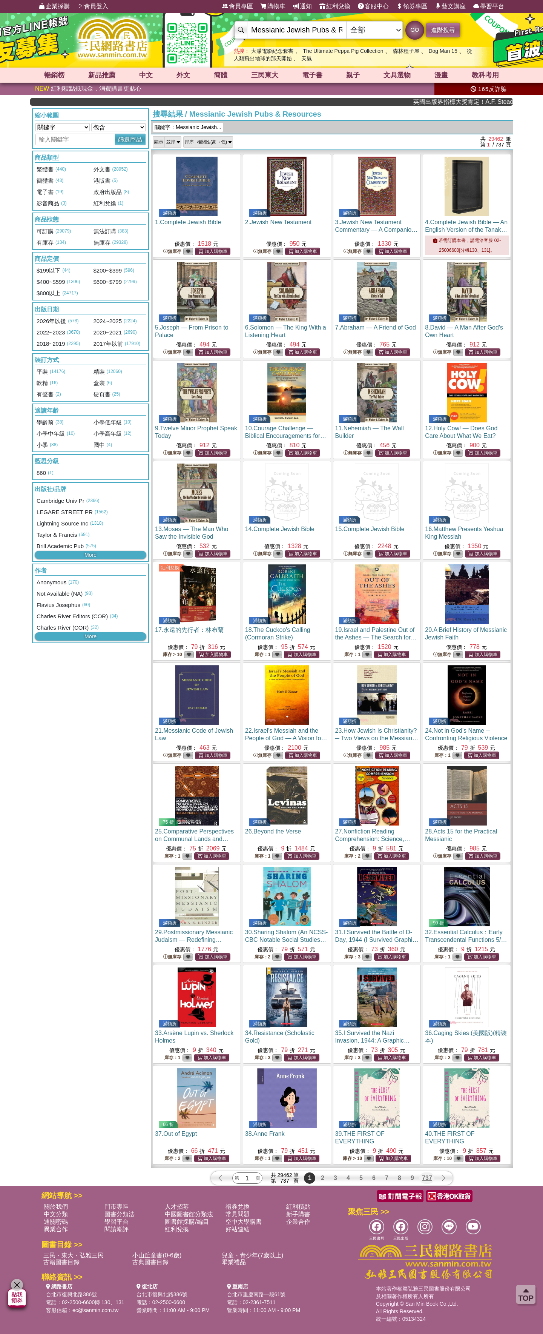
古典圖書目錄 (150, 1262)
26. (273, 831)
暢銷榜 (54, 75)
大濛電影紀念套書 (272, 51)
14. (279, 529)
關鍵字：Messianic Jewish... (188, 127)
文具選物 (397, 75)
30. (286, 939)
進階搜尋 (443, 30)
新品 (101, 75)
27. (372, 839)
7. (375, 327)
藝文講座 (450, 6)
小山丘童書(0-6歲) (156, 1255)
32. (466, 939)
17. (189, 630)
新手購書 (298, 1214)
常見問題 (237, 1214)
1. (188, 222)
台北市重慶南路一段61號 (256, 1294)
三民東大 (264, 75)
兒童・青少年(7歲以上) (253, 1255)
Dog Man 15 (442, 51)
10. (285, 436)
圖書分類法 (119, 1214)
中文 (146, 75)
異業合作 (56, 1229)
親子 (353, 75)
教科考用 (485, 75)
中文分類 (56, 1214)
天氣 (306, 58)
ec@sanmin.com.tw (95, 1310)
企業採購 (54, 6)
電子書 (312, 75)
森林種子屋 (406, 51)
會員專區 (237, 6)
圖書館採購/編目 (187, 1221)
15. (370, 529)
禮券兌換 (237, 1206)
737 (427, 1178)
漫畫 (441, 75)
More (90, 555)
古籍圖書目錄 (61, 1262)
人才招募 (177, 1206)
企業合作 (298, 1221)
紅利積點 (298, 1206)
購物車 (273, 6)
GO (414, 29)
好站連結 (237, 1229)
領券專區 (411, 6)
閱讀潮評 (116, 1229)
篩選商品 (130, 139)
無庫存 (172, 251)
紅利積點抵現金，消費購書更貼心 (88, 88)
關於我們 (56, 1206)
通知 (302, 6)
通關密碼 (56, 1221)
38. (265, 1134)
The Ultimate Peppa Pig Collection (343, 51)
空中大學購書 (243, 1221)
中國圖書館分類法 (189, 1214)
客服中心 (373, 6)
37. (176, 1134)
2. (278, 222)
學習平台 (488, 6)
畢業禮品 (234, 1262)
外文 (183, 75)
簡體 (220, 75)
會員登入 (92, 6)
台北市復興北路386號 (71, 1294)
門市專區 (116, 1206)
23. (377, 738)
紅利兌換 (334, 6)
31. (377, 939)
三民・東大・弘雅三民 (73, 1255)
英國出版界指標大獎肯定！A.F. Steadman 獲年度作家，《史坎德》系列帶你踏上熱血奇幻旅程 (482, 102)
